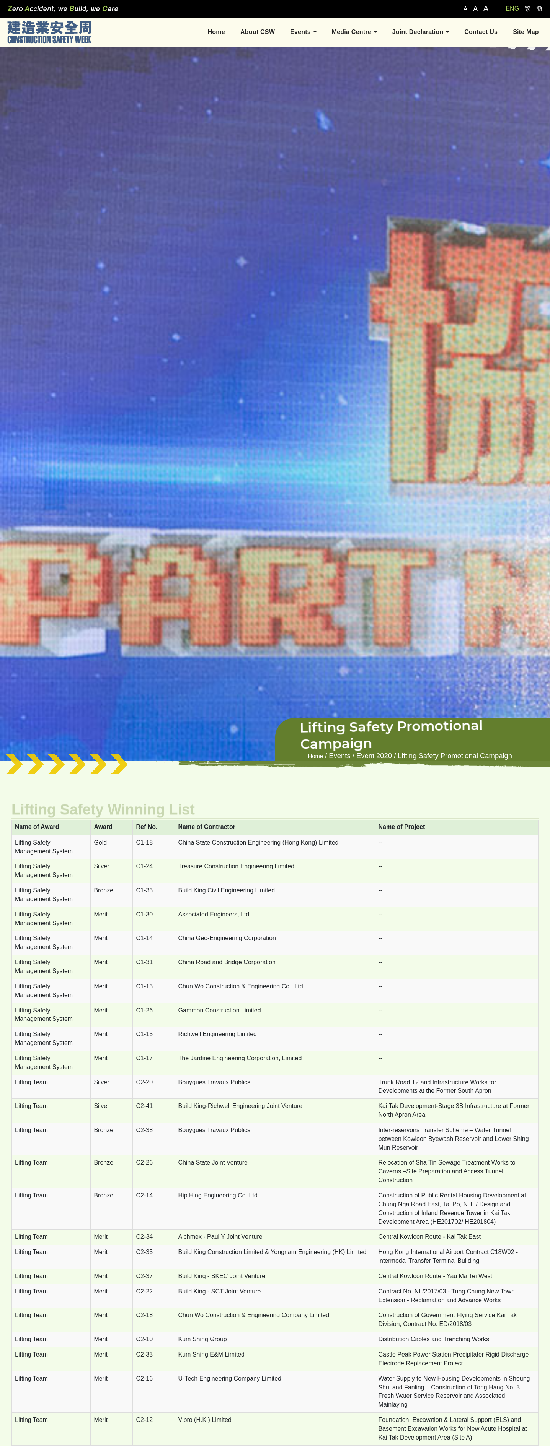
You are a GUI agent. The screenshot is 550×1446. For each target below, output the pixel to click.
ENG (512, 8)
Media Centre (354, 32)
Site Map (525, 32)
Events (303, 32)
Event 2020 (374, 756)
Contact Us (480, 32)
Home (216, 32)
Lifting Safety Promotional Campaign (455, 756)
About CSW (257, 32)
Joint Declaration (420, 32)
